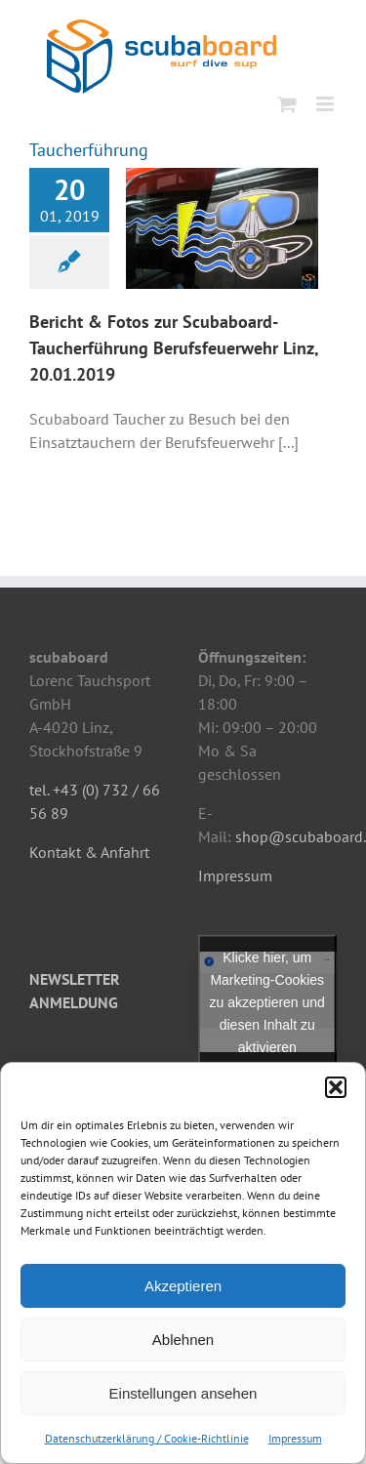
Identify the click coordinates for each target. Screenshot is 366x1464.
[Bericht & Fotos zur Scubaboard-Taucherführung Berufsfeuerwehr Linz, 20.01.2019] (222, 228)
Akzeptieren (183, 1286)
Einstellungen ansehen (183, 1393)
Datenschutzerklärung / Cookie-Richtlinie (147, 1438)
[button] (336, 1087)
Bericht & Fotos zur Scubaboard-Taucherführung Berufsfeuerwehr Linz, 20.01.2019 (173, 348)
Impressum (295, 1438)
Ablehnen (183, 1339)
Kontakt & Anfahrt (89, 852)
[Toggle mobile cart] (287, 104)
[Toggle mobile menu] (326, 104)
